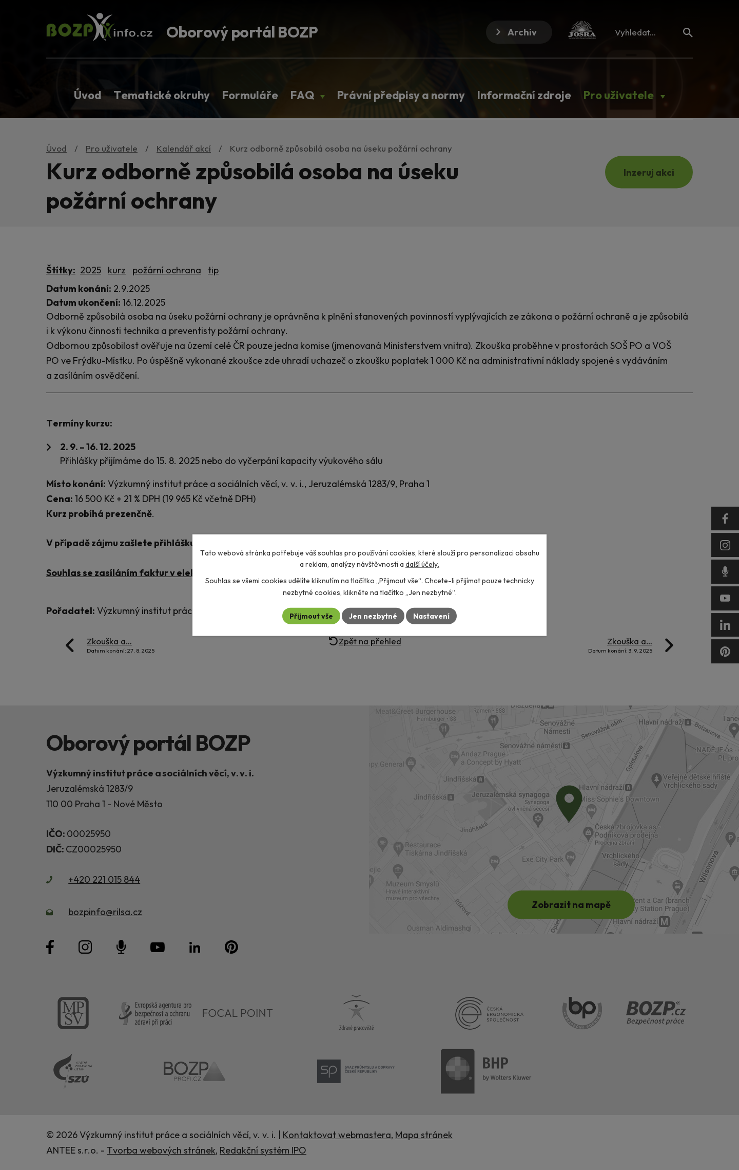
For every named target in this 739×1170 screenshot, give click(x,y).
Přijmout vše (311, 615)
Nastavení (431, 615)
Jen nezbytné (373, 615)
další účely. (422, 564)
